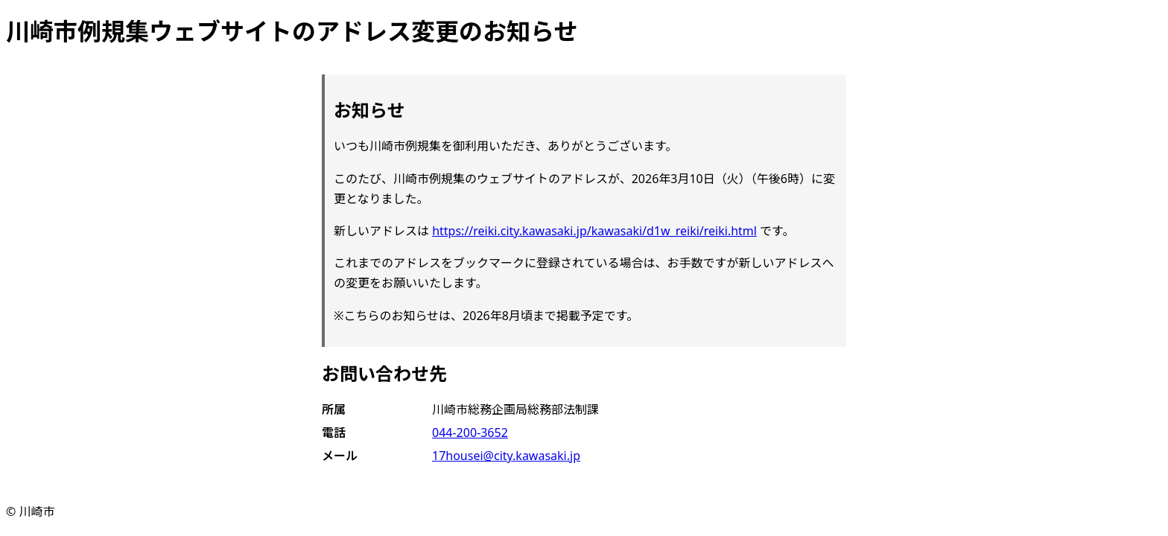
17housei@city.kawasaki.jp (506, 455)
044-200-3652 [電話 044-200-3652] (470, 432)
